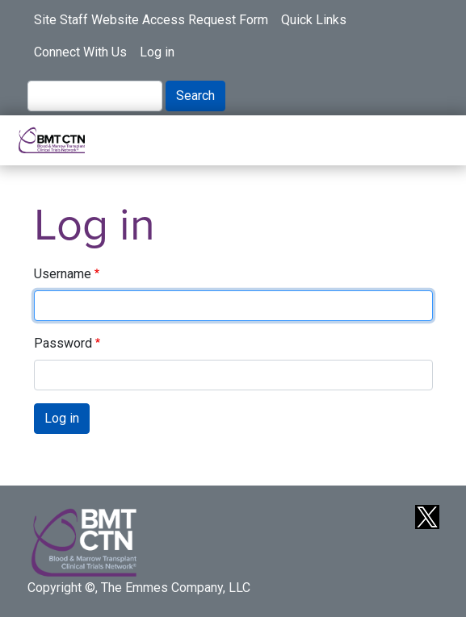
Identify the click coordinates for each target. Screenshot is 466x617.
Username (62, 273)
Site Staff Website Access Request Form (151, 19)
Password (63, 343)
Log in (157, 52)
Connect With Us (80, 52)
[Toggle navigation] (428, 140)
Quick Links (313, 19)
